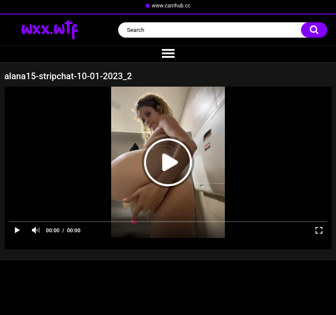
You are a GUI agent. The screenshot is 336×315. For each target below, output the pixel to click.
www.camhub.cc (171, 6)
